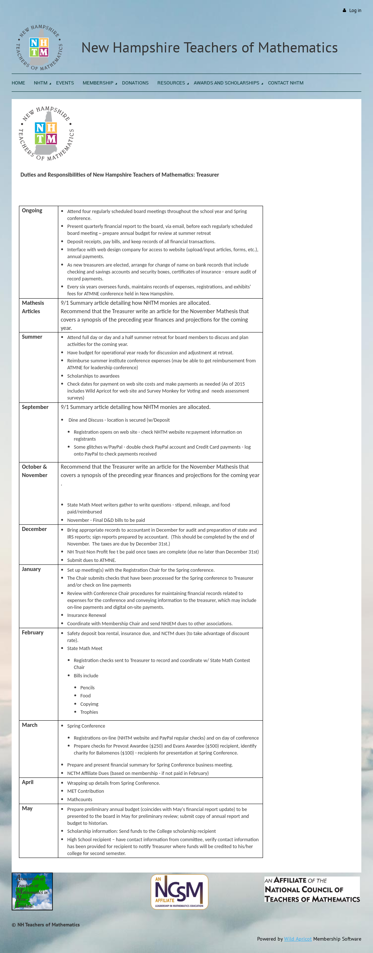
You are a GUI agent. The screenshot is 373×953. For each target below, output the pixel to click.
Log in (355, 10)
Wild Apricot (298, 939)
